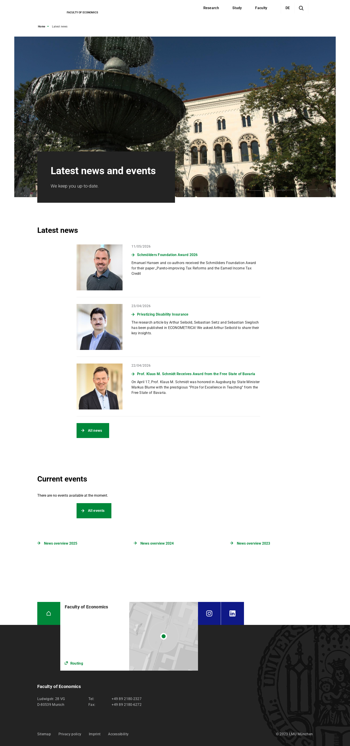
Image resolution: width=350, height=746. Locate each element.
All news (95, 430)
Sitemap (44, 734)
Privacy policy (69, 734)
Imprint (94, 734)
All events (96, 510)
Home (41, 26)
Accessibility (118, 734)
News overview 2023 (253, 543)
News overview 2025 (60, 543)
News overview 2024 (157, 543)
